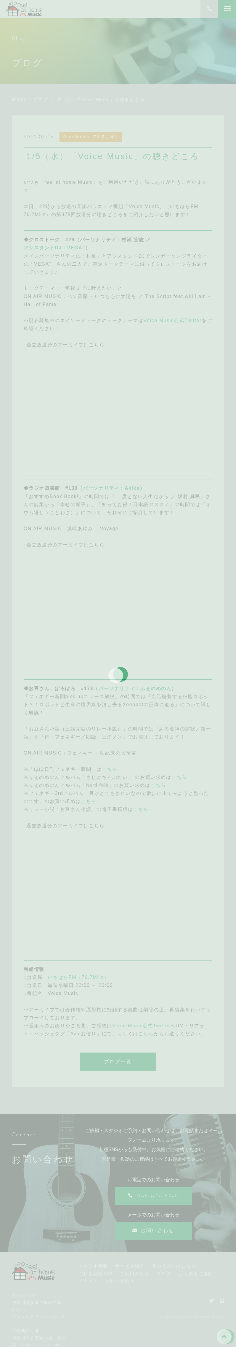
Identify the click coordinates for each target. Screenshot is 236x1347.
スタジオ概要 (93, 1265)
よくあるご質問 (196, 1273)
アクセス (88, 1280)
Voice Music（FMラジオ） (90, 136)
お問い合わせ (120, 1280)
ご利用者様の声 (95, 1273)
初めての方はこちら (174, 1265)
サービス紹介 (130, 1265)
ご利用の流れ (134, 1273)
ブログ (164, 1273)
